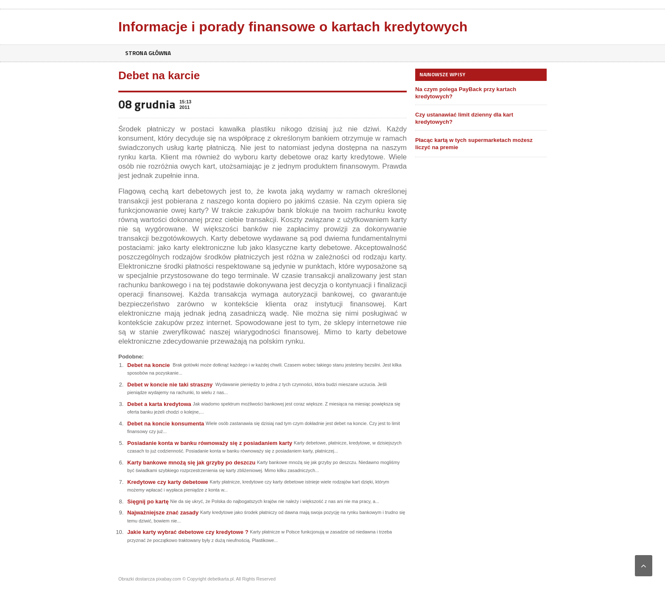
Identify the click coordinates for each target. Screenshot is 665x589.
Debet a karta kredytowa (159, 404)
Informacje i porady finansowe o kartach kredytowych (291, 26)
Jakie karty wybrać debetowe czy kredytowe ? (187, 532)
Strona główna (149, 53)
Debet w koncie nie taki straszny (169, 384)
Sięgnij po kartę (147, 501)
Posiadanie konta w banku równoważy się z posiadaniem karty (209, 443)
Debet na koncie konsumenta (165, 423)
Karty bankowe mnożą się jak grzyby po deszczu (190, 462)
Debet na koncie (148, 365)
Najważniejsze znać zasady (162, 512)
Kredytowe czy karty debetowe (167, 482)
